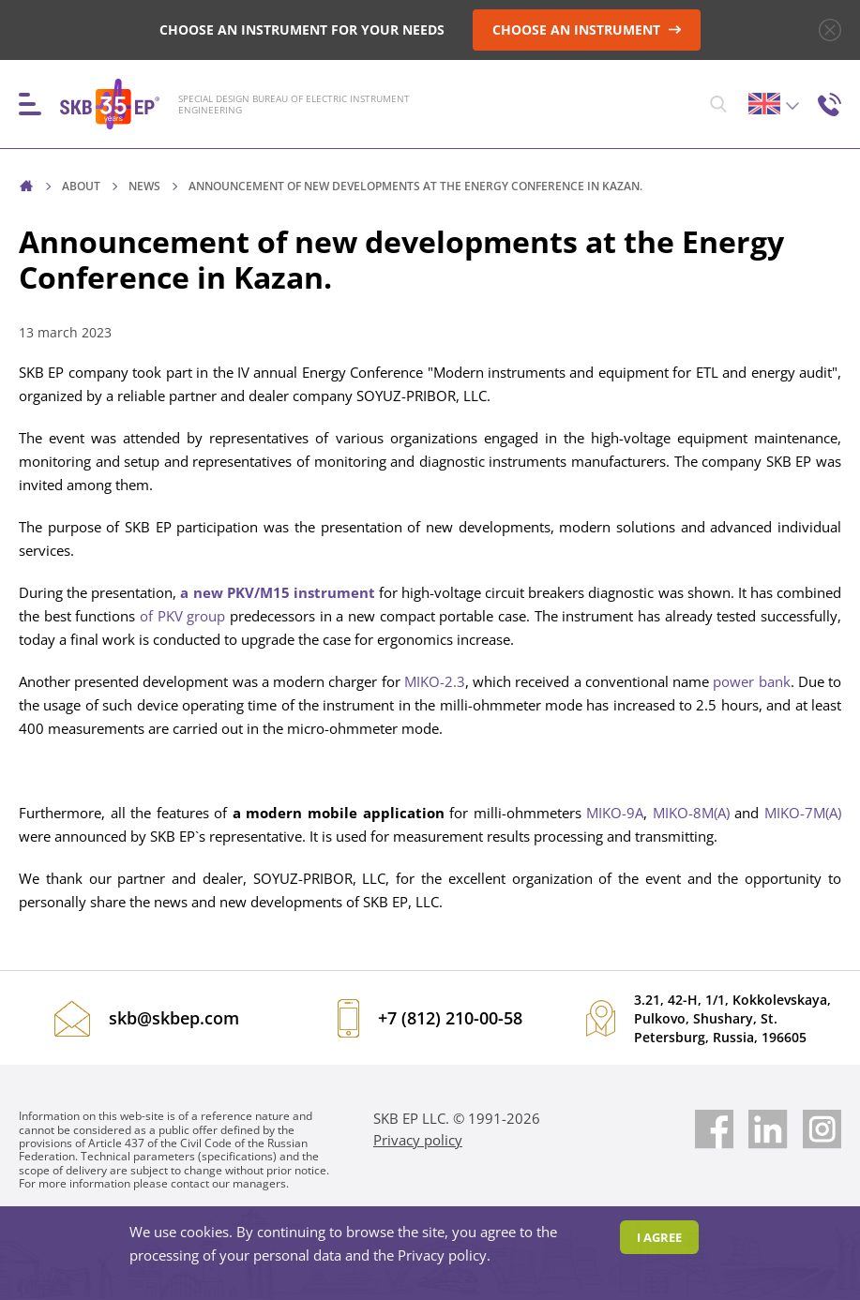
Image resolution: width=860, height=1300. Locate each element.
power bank (751, 682)
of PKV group (182, 616)
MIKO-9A (614, 813)
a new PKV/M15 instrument (277, 593)
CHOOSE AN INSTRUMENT (587, 29)
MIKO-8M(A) (691, 813)
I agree (659, 1237)
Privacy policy (417, 1139)
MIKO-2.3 (434, 682)
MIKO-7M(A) (802, 813)
